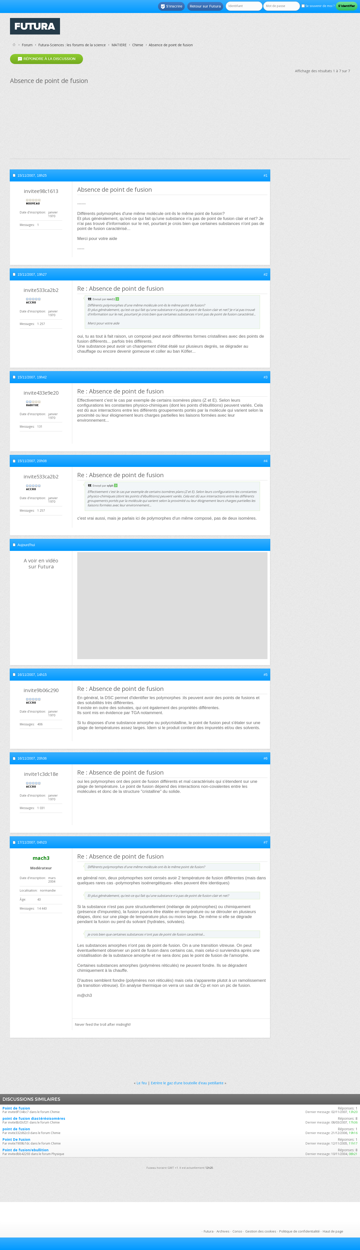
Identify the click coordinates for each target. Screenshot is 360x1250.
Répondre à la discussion (47, 58)
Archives (223, 1231)
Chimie (137, 44)
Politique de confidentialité (299, 1231)
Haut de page (333, 1231)
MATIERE (119, 44)
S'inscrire (171, 6)
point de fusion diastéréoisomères (33, 1118)
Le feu (141, 1083)
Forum (27, 44)
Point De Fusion (16, 1139)
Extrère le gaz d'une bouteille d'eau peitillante (187, 1083)
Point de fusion (16, 1108)
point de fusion (16, 1129)
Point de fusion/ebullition (25, 1150)
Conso (237, 1231)
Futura (209, 1231)
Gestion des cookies (260, 1231)
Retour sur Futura (205, 6)
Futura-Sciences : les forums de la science (72, 44)
